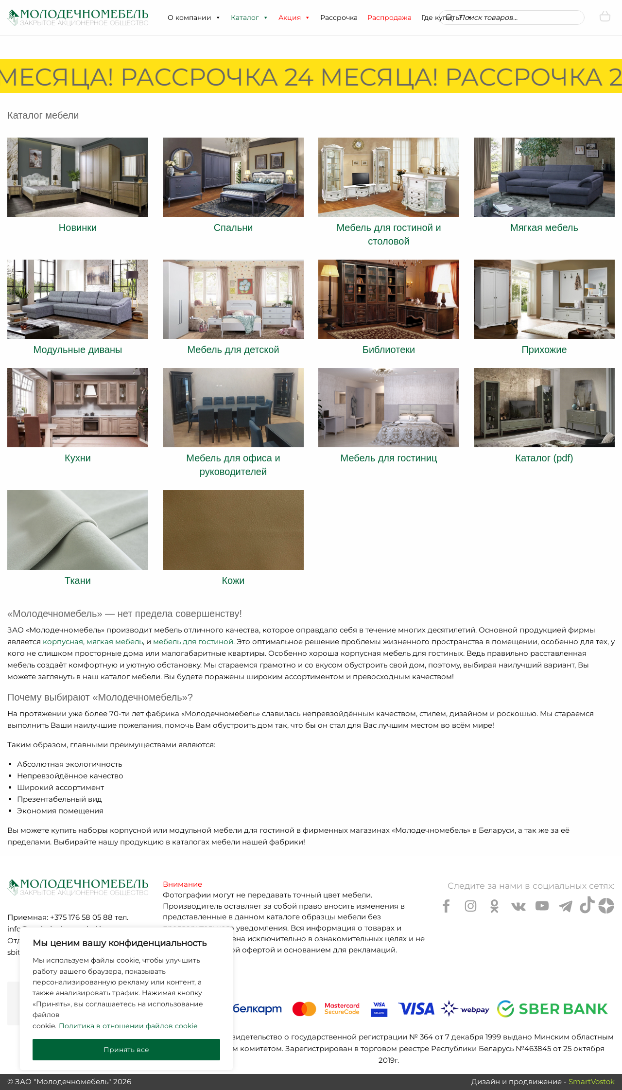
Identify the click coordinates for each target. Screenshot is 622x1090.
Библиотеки (389, 349)
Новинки (78, 227)
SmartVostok (592, 1081)
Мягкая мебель (544, 227)
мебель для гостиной (193, 641)
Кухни (78, 458)
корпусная (63, 641)
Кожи (233, 580)
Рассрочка (339, 17)
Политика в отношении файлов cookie (128, 1025)
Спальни (233, 227)
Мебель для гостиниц (389, 458)
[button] (217, 17)
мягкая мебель (114, 641)
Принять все (126, 1049)
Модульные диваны (78, 349)
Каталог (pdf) (544, 458)
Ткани (78, 580)
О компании (194, 17)
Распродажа (389, 17)
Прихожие (544, 349)
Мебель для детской (233, 349)
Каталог (250, 17)
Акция (294, 17)
